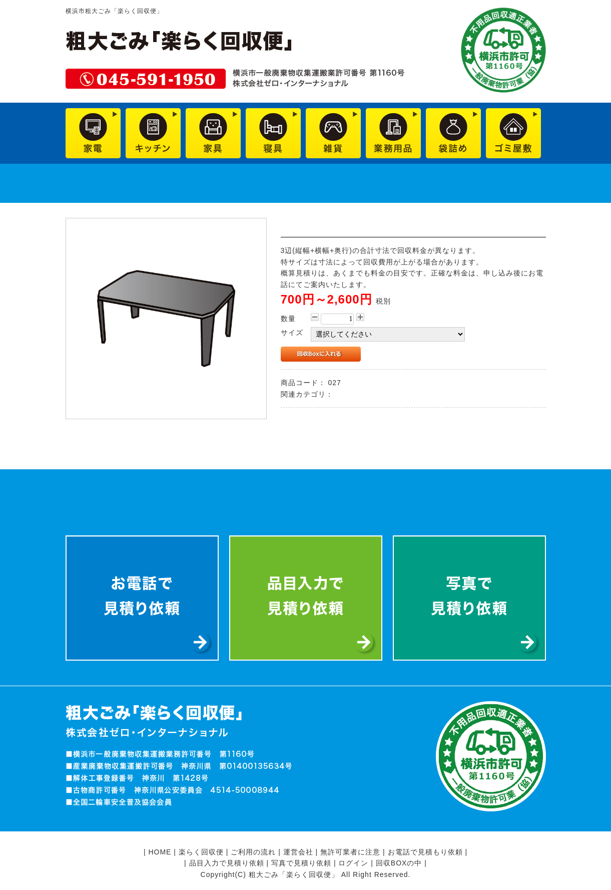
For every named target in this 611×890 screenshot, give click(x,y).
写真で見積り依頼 (301, 863)
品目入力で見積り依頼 (226, 863)
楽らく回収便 (201, 852)
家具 (342, 394)
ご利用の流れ (253, 852)
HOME (159, 852)
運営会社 (298, 852)
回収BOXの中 (399, 863)
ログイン (353, 863)
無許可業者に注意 (350, 852)
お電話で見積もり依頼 (425, 852)
